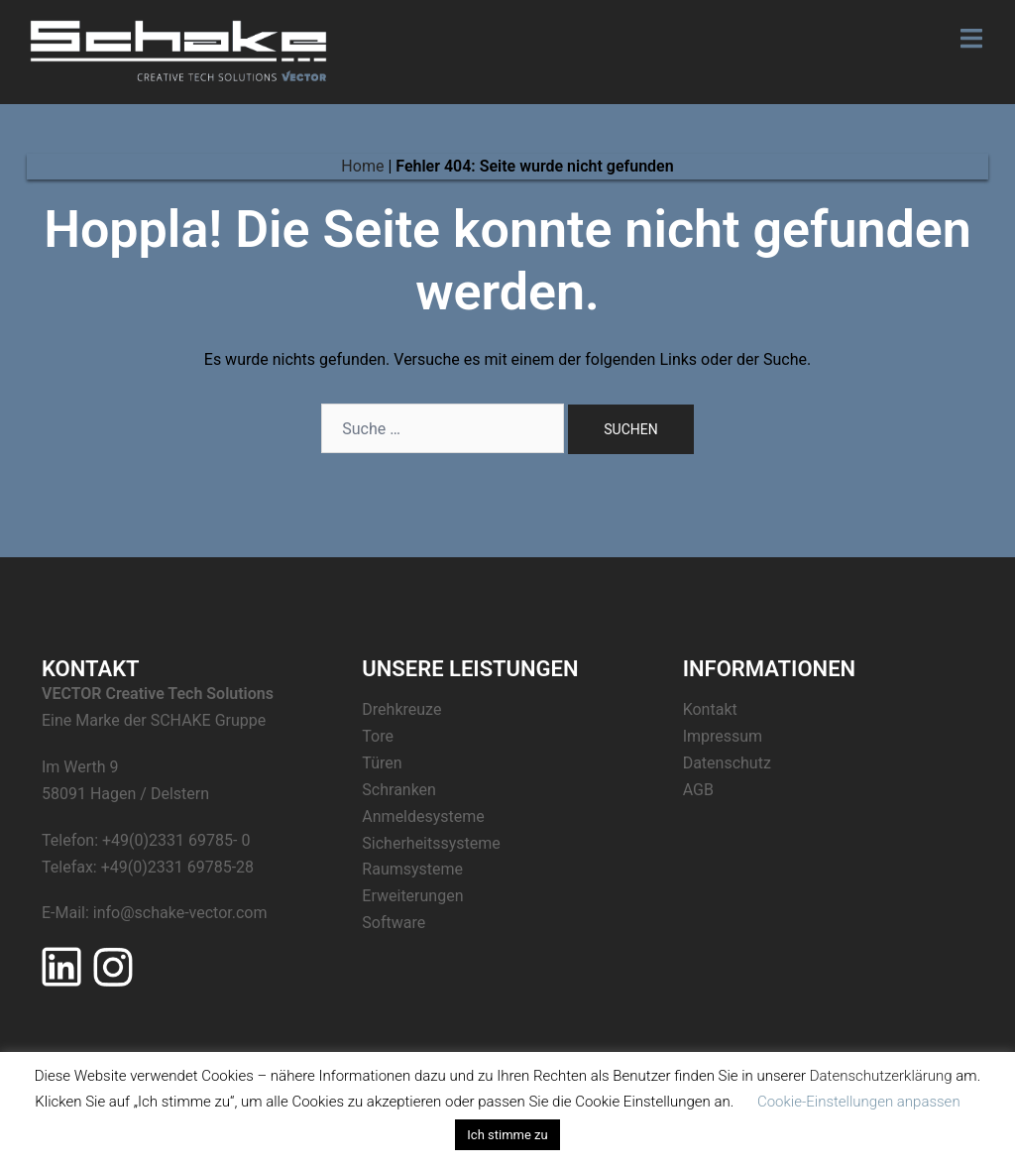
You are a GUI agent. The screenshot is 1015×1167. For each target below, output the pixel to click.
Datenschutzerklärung (881, 1076)
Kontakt (710, 709)
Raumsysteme (412, 869)
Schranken (399, 789)
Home (362, 166)
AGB (698, 789)
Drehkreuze (401, 709)
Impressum (723, 736)
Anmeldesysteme (423, 816)
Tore (378, 736)
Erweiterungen (412, 895)
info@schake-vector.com (180, 912)
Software (393, 922)
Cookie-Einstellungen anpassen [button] (858, 1101)
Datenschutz (727, 763)
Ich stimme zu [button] (507, 1134)
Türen (381, 763)
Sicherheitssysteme (431, 843)
